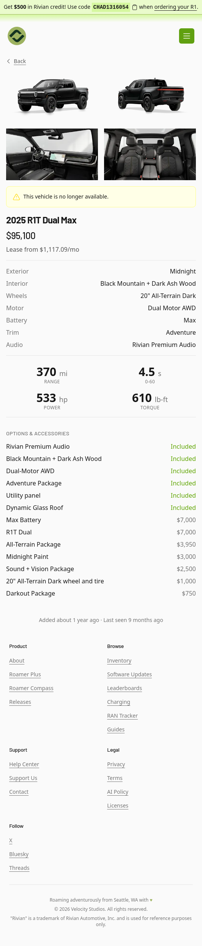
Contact (19, 791)
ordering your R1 (175, 6)
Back (16, 61)
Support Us (23, 778)
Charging (118, 701)
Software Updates (129, 674)
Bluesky (19, 854)
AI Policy (117, 791)
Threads (19, 867)
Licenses (118, 805)
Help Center (24, 764)
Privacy (116, 764)
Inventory (119, 660)
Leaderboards (124, 688)
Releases (20, 701)
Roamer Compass (31, 688)
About (16, 660)
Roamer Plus (25, 674)
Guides (116, 729)
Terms (114, 778)
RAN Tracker (122, 715)
